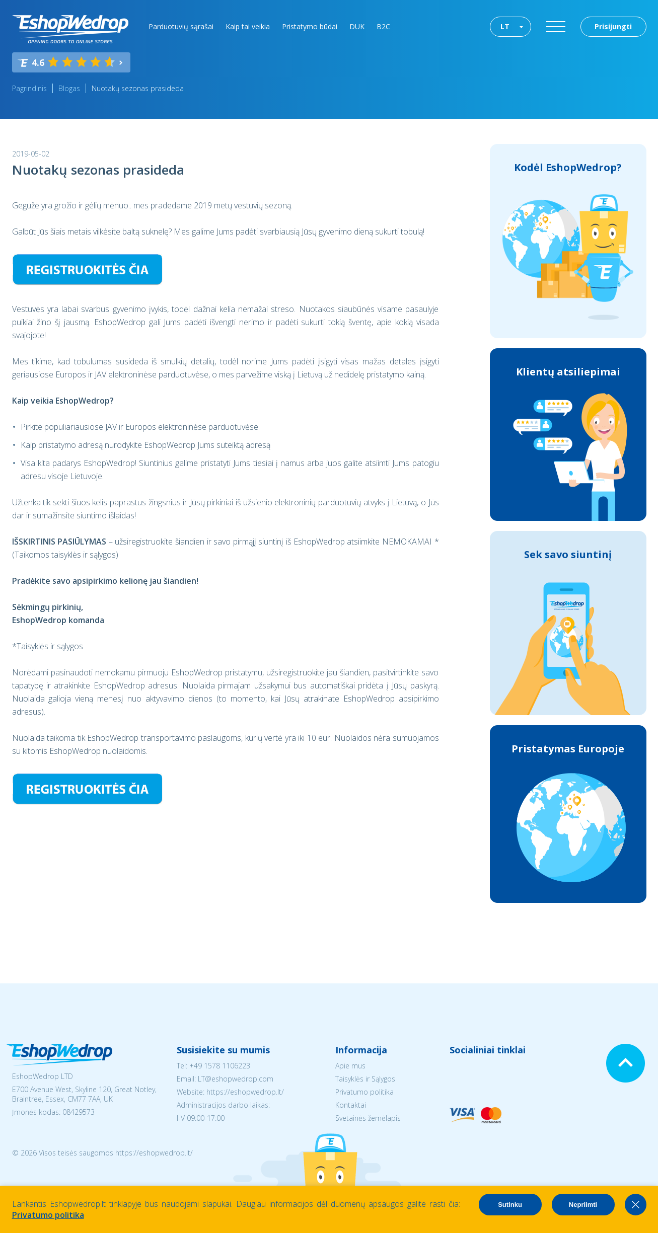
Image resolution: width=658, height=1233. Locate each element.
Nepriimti (583, 1204)
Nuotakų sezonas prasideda (138, 88)
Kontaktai (350, 1105)
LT (504, 26)
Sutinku (510, 1204)
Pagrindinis (29, 88)
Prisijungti (613, 26)
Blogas (69, 88)
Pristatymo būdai (309, 26)
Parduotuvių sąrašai (181, 26)
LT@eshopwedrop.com (235, 1079)
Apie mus (350, 1065)
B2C (383, 26)
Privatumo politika (364, 1092)
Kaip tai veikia (248, 26)
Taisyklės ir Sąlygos (365, 1079)
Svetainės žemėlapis (368, 1118)
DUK (356, 26)
